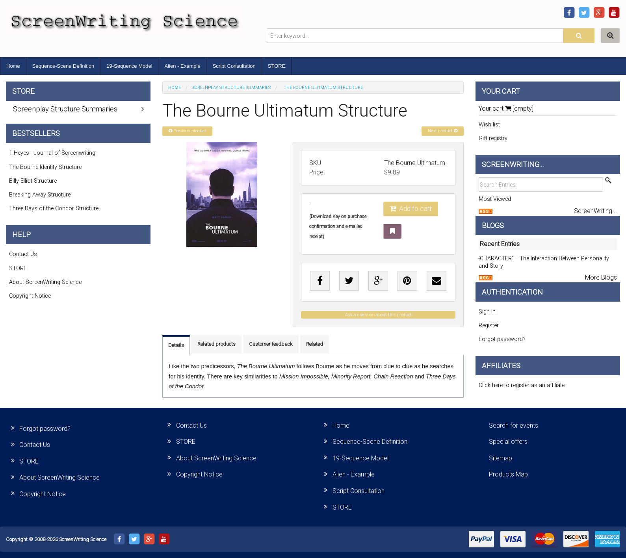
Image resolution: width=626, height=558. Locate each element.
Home (13, 66)
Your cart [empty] (506, 108)
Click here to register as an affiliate (522, 385)
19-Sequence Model (129, 66)
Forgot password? (502, 339)
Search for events (513, 425)
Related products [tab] (216, 344)
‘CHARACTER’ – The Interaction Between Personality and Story (544, 262)
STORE (277, 66)
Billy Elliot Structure (33, 181)
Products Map (508, 474)
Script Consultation (234, 66)
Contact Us (23, 254)
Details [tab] (176, 345)
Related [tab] (314, 344)
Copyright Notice (30, 296)
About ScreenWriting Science (45, 282)
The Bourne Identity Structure (45, 167)
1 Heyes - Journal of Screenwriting (52, 153)
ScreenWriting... (595, 211)
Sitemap (500, 458)
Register (489, 325)
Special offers (508, 441)
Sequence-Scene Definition (63, 66)
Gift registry (493, 138)
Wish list (489, 124)
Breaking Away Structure (40, 194)
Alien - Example (183, 66)
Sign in (487, 311)
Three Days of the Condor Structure (53, 208)
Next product (442, 130)
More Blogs (601, 277)
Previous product (187, 130)
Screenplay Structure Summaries (231, 87)
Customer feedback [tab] (271, 344)
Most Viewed (495, 199)
